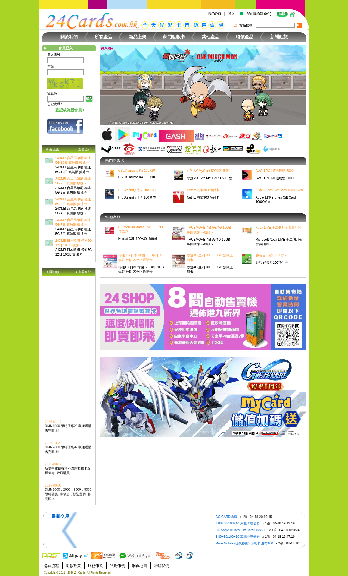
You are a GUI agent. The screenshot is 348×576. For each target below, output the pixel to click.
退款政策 (73, 566)
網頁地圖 (139, 566)
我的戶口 (214, 14)
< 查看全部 (83, 149)
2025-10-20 (53, 446)
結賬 (282, 14)
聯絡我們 (161, 566)
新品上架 (137, 36)
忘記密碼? (54, 104)
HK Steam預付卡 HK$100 (137, 190)
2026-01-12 (53, 425)
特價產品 (244, 36)
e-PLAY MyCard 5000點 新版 (208, 171)
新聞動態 (279, 36)
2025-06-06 (53, 488)
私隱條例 (117, 566)
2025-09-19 (53, 467)
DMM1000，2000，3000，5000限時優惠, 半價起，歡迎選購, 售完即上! (68, 496)
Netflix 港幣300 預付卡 (203, 190)
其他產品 (210, 36)
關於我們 (69, 36)
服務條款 (95, 566)
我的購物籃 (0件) (259, 14)
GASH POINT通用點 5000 (275, 171)
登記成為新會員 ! (69, 110)
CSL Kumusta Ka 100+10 (136, 170)
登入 (231, 14)
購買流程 (51, 566)
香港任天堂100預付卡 (271, 255)
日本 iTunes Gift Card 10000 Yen (279, 190)
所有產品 (103, 36)
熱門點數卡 (174, 36)
